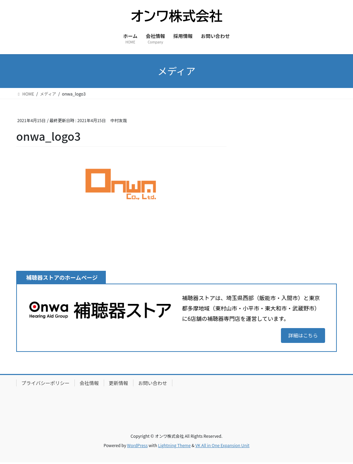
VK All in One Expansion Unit (222, 447)
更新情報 (118, 384)
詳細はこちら (300, 336)
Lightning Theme (174, 447)
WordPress (137, 447)
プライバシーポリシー (45, 384)
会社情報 (89, 384)
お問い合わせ (152, 384)
